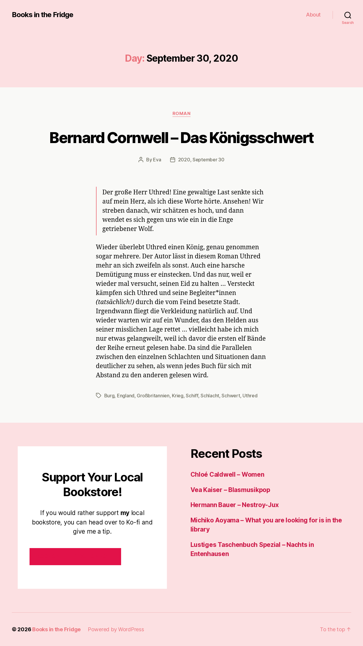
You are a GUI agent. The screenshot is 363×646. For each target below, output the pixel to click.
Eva (157, 160)
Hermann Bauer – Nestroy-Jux (235, 505)
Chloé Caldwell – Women (227, 474)
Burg (109, 396)
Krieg (177, 396)
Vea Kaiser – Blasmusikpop (230, 489)
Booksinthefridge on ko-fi (75, 556)
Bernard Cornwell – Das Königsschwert (181, 137)
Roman (181, 113)
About (313, 15)
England (125, 396)
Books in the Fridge (42, 14)
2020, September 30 (201, 160)
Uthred (249, 396)
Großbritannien (153, 396)
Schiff (192, 396)
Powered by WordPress (116, 629)
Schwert (231, 396)
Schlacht (210, 396)
